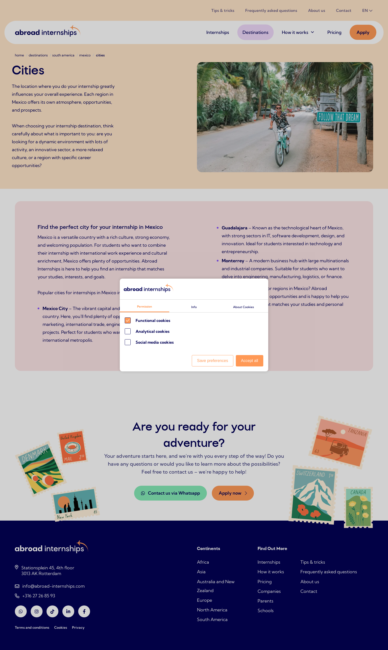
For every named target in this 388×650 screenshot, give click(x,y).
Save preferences (212, 361)
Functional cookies (153, 320)
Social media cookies (155, 342)
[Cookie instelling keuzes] (194, 325)
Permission (144, 306)
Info (194, 307)
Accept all (249, 361)
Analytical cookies (153, 331)
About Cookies (243, 307)
